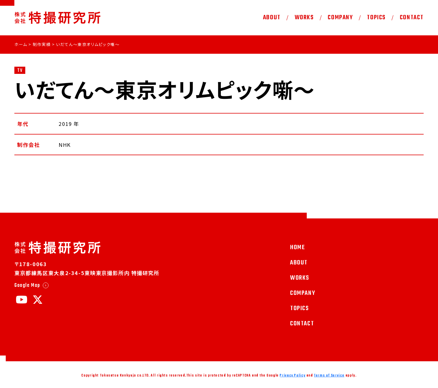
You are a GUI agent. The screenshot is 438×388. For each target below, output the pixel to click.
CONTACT (412, 17)
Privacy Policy (292, 375)
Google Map (27, 285)
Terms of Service (329, 375)
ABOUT (272, 17)
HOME (297, 247)
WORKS (304, 17)
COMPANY (340, 17)
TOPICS (376, 17)
